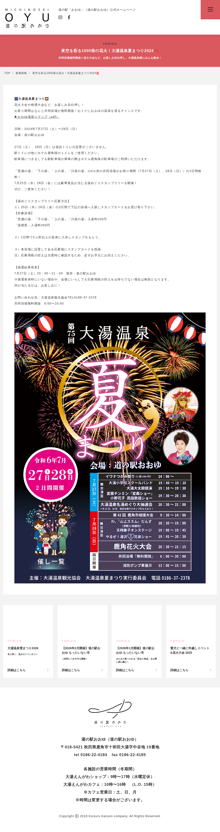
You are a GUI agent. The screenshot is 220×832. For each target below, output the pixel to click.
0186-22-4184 (94, 755)
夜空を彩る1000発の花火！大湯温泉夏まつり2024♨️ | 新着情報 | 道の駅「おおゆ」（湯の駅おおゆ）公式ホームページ (110, 713)
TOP (7, 73)
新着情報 (21, 73)
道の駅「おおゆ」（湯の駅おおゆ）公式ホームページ (27, 18)
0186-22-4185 (132, 755)
